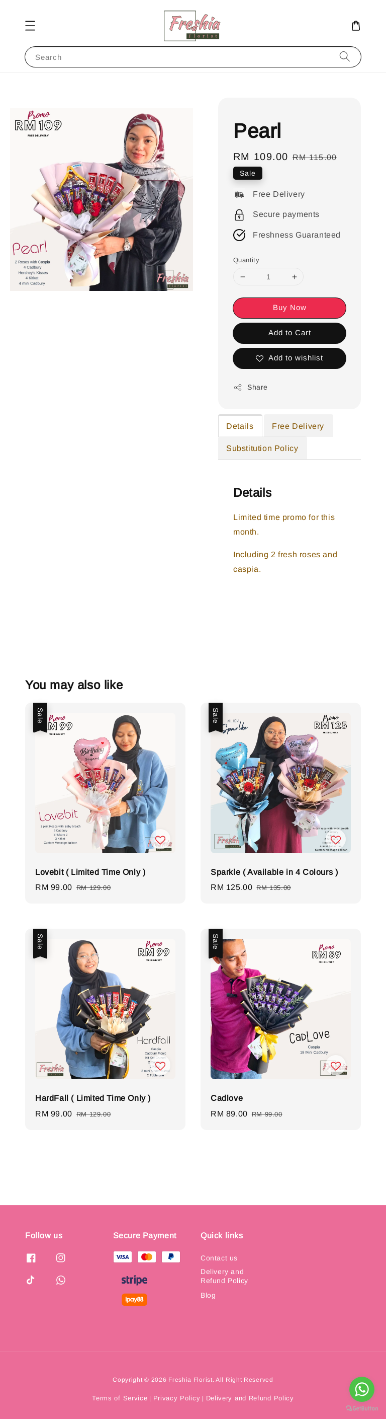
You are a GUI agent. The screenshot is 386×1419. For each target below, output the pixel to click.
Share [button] (250, 387)
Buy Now (290, 307)
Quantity (246, 260)
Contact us (219, 1258)
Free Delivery (298, 426)
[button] (30, 26)
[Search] (345, 56)
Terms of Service (119, 1398)
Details (239, 426)
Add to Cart (289, 332)
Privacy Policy (177, 1398)
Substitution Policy (262, 448)
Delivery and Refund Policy (224, 1276)
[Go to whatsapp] (361, 1389)
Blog (208, 1295)
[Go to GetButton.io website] (362, 1408)
